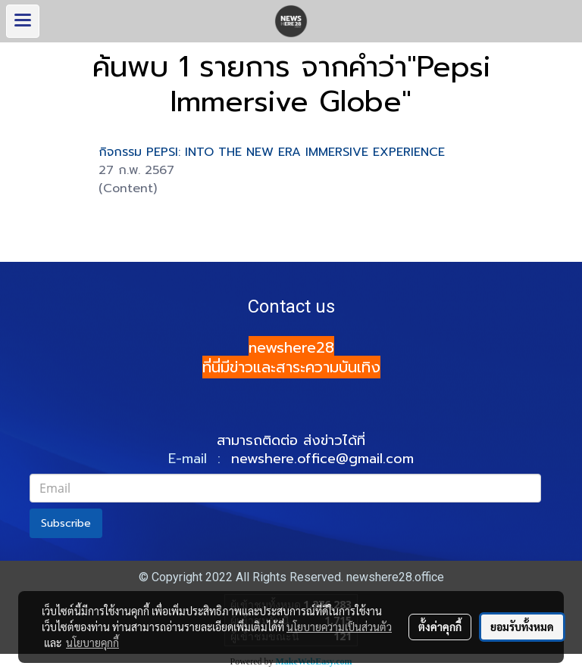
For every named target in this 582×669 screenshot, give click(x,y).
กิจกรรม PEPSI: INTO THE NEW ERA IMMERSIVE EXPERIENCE (272, 152)
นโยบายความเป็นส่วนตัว (339, 626)
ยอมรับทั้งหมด (522, 626)
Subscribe (66, 523)
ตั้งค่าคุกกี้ (440, 626)
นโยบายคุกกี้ (92, 642)
